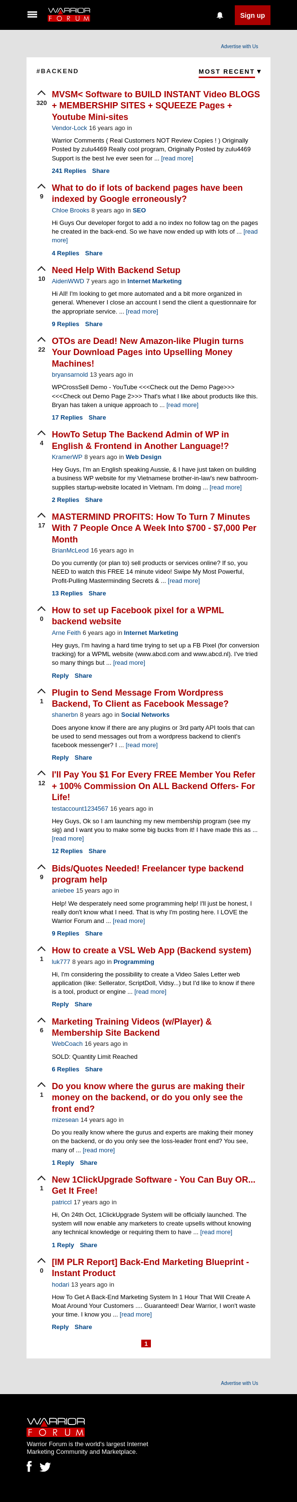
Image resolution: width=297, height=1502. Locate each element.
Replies (69, 170)
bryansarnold (70, 374)
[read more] (177, 158)
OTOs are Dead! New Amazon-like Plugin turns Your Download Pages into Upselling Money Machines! (147, 352)
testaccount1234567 (80, 808)
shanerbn (65, 714)
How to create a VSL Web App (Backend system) (151, 950)
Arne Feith (66, 632)
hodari (60, 1284)
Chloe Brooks (70, 210)
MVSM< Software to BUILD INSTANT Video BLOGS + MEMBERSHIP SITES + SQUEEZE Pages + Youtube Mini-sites (156, 106)
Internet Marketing (154, 281)
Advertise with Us (239, 46)
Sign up (252, 15)
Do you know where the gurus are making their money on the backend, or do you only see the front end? (148, 1097)
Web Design (144, 457)
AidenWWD (68, 281)
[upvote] (41, 99)
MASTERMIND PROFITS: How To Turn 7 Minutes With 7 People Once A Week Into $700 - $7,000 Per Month (154, 528)
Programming (133, 961)
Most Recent (227, 71)
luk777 (61, 961)
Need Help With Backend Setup (116, 270)
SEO (139, 210)
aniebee (63, 890)
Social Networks (145, 714)
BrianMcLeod (70, 550)
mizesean (65, 1119)
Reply (60, 675)
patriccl (61, 1202)
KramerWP (67, 457)
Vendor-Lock (69, 128)
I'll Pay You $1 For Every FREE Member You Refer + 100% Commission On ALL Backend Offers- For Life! (153, 786)
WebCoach (67, 1043)
